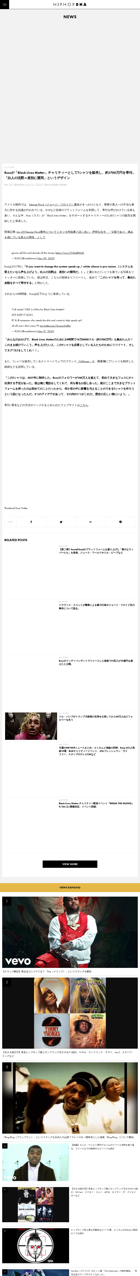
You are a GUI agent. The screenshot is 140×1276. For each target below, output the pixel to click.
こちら (84, 267)
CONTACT (24, 1237)
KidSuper (63, 46)
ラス (11, 46)
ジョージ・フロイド (35, 46)
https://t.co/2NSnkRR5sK (69, 114)
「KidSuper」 (84, 223)
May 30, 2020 (46, 120)
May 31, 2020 (45, 193)
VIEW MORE (70, 525)
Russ (6, 46)
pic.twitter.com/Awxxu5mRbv (55, 187)
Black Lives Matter (51, 46)
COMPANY (25, 1250)
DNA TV (7, 1244)
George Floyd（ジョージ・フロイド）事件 (54, 66)
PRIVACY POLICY (28, 1244)
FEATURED (8, 1256)
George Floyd (19, 46)
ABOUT (7, 1263)
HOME (6, 1237)
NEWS (6, 1250)
